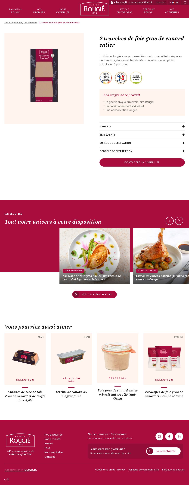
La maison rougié (15, 11)
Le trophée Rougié (148, 11)
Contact (160, 2)
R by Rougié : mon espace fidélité (133, 2)
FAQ (47, 448)
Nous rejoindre (53, 452)
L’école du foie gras (124, 11)
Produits (18, 22)
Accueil (8, 22)
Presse (48, 443)
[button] (179, 221)
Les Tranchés (30, 22)
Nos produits (39, 11)
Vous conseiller (62, 11)
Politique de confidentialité (144, 469)
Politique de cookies (173, 469)
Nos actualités (172, 11)
